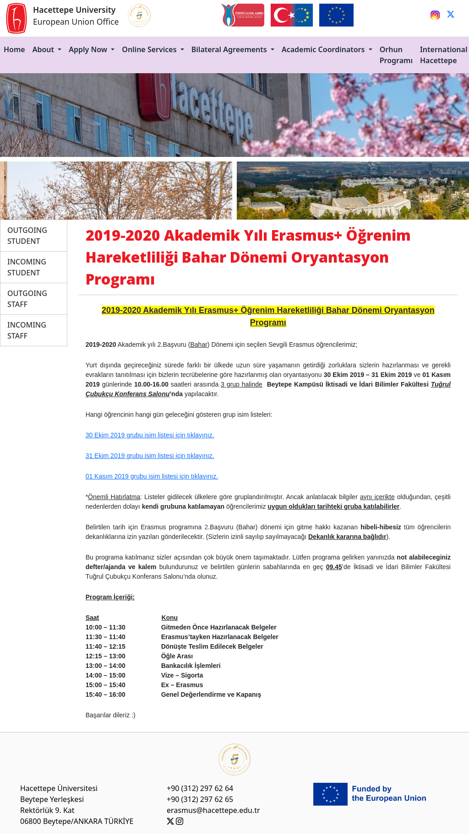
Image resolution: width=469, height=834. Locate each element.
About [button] (44, 49)
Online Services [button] (150, 49)
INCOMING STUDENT (26, 267)
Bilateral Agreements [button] (230, 49)
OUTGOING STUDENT (27, 235)
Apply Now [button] (89, 49)
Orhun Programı (396, 54)
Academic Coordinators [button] (324, 49)
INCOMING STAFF (26, 330)
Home (14, 49)
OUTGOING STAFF (27, 298)
